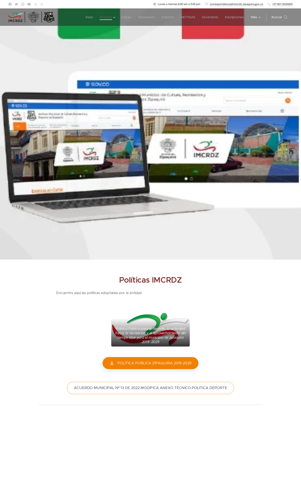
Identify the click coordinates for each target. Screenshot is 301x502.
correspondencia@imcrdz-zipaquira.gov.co (236, 4)
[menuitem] (87, 17)
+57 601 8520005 (282, 4)
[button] (279, 17)
